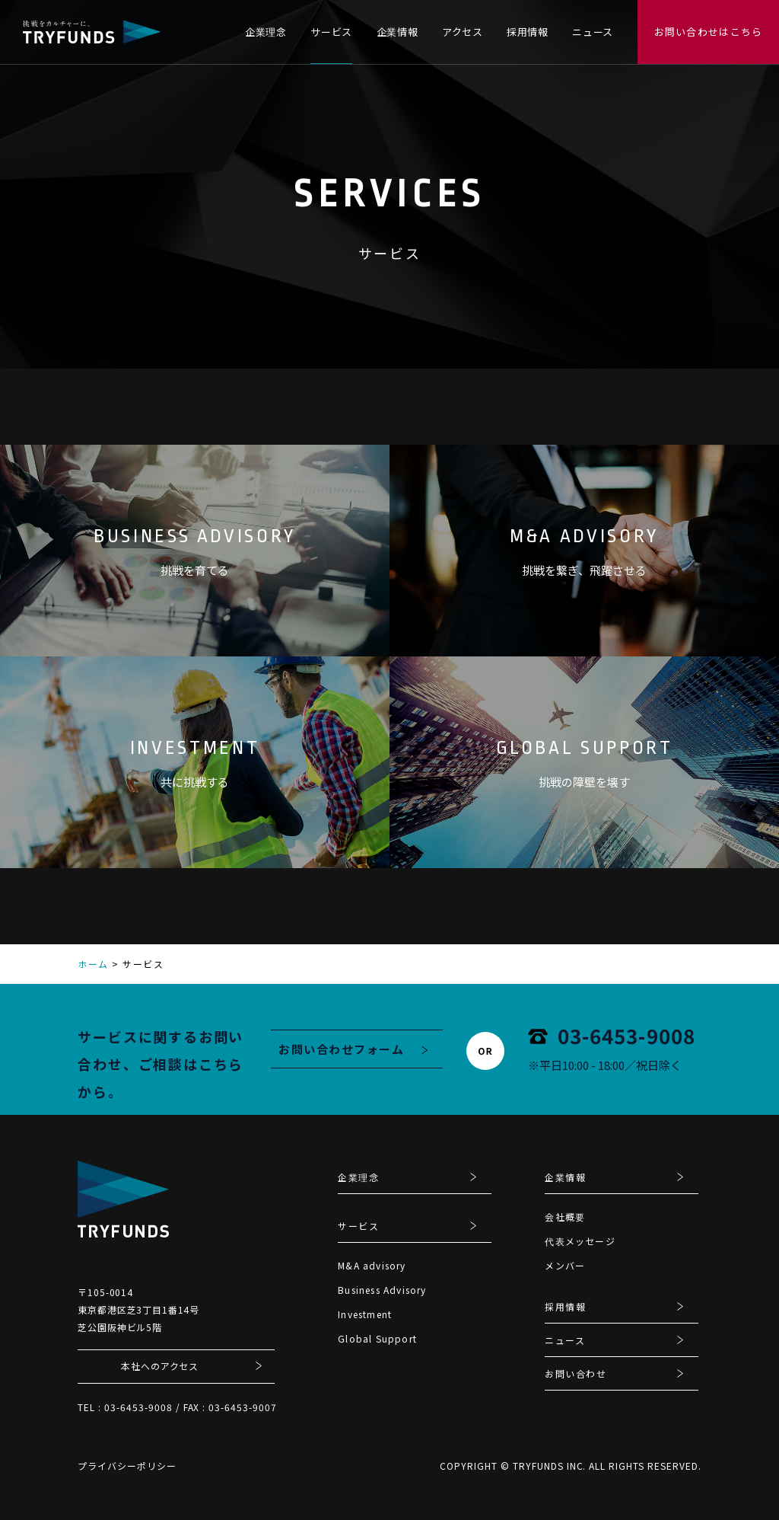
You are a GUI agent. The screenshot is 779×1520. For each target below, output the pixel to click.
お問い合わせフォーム (341, 1049)
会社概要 (565, 1216)
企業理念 (266, 31)
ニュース (592, 31)
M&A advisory (371, 1265)
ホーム (93, 963)
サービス (331, 31)
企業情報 (397, 31)
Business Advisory (382, 1289)
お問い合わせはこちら (708, 31)
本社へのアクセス (160, 1365)
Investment (365, 1314)
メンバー (565, 1265)
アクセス (462, 31)
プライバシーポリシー (127, 1465)
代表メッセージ (580, 1240)
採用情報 (527, 31)
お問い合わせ (575, 1374)
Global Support (377, 1338)
